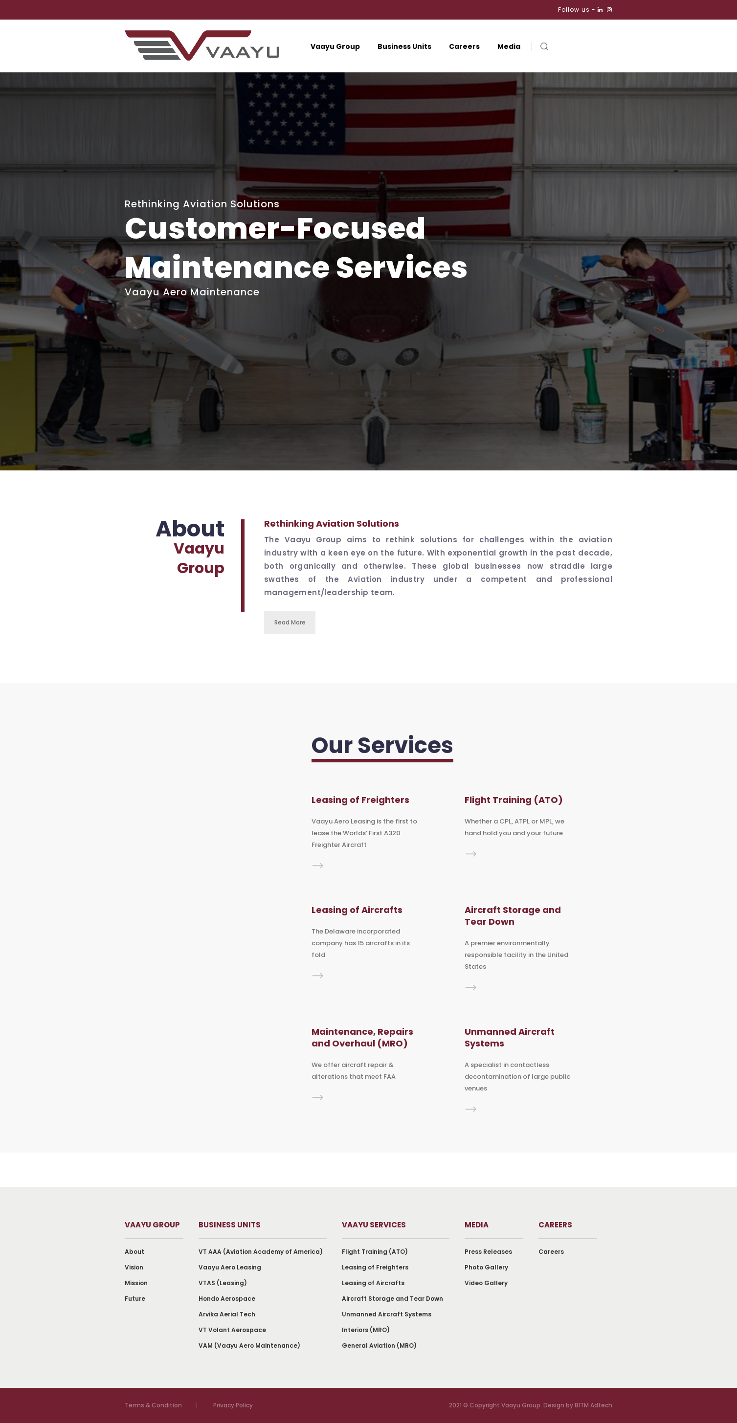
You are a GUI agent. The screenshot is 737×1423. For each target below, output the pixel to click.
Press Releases (488, 1251)
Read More (290, 622)
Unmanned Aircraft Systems (386, 1314)
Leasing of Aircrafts (373, 1283)
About (134, 1251)
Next (728, 390)
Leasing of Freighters (375, 1267)
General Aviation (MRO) (379, 1345)
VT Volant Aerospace (232, 1330)
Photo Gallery (486, 1267)
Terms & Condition (153, 1405)
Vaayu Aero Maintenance (192, 292)
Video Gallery (486, 1283)
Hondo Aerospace (227, 1298)
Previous (728, 408)
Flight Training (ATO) (375, 1251)
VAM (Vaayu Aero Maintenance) (249, 1345)
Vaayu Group (335, 46)
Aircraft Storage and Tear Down (392, 1298)
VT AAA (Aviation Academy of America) (261, 1251)
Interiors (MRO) (366, 1330)
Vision (134, 1267)
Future (135, 1298)
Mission (136, 1283)
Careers (464, 46)
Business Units (404, 46)
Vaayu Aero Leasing (230, 1267)
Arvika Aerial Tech (227, 1314)
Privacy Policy (233, 1405)
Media (508, 46)
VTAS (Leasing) (223, 1283)
